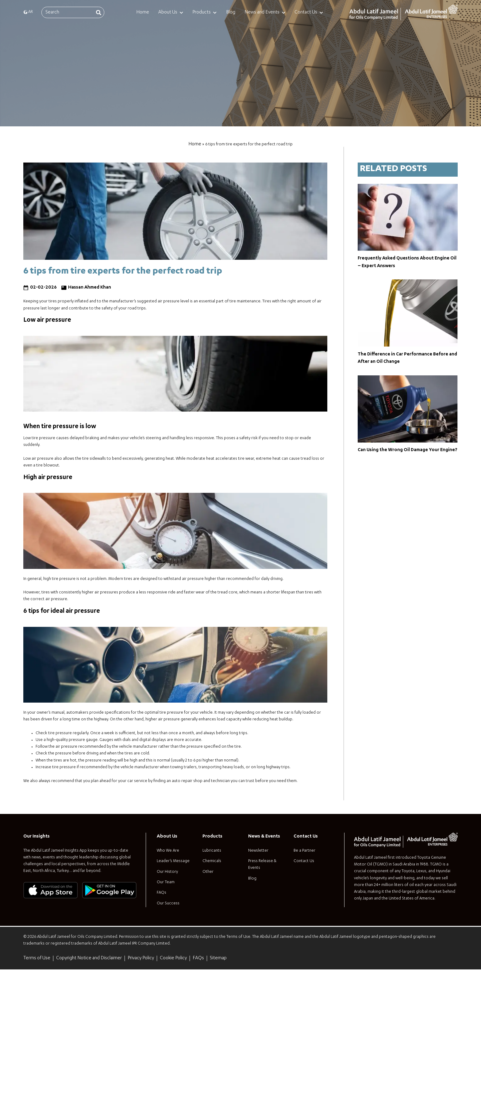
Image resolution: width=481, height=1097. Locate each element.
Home (190, 164)
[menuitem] (29, 12)
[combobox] (72, 12)
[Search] (98, 12)
